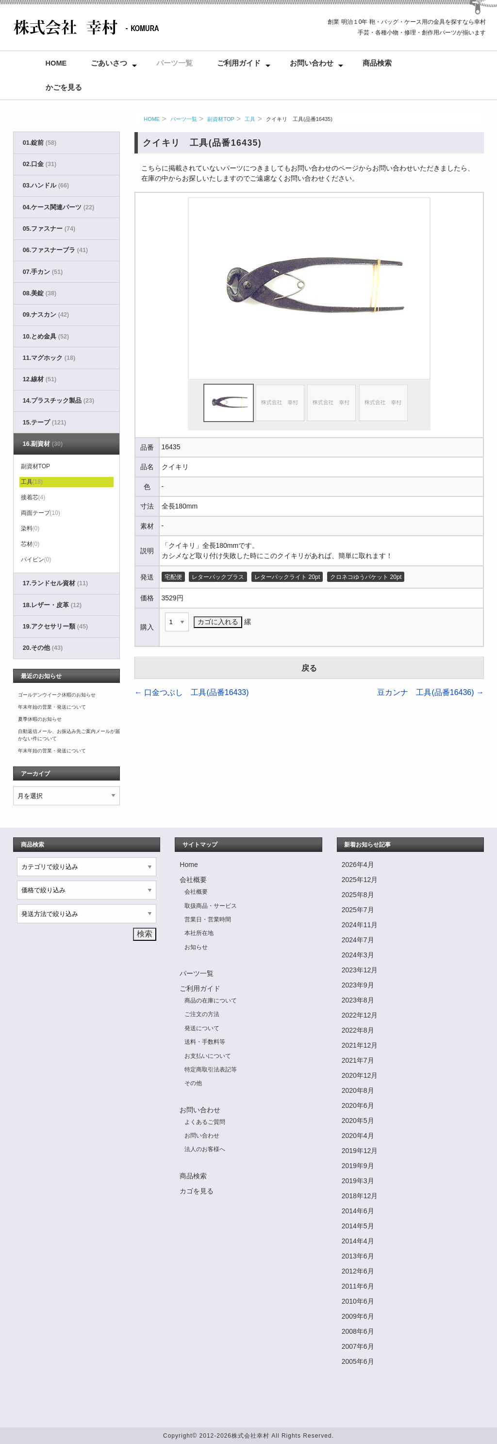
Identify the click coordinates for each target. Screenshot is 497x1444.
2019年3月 (358, 1181)
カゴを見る (197, 1191)
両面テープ (40, 513)
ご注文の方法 (201, 1014)
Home (56, 63)
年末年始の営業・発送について (52, 707)
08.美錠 (39, 293)
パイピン (36, 559)
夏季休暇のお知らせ (40, 719)
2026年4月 (358, 864)
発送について (201, 1028)
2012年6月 (358, 1271)
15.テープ (44, 422)
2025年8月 (358, 895)
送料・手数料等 (204, 1041)
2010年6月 (358, 1301)
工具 (250, 119)
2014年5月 (358, 1226)
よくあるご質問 (204, 1122)
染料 (30, 528)
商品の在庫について (210, 1000)
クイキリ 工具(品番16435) (299, 119)
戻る (309, 668)
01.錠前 (39, 142)
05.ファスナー (49, 228)
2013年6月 (358, 1256)
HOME (152, 119)
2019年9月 (358, 1166)
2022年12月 (360, 1015)
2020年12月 (360, 1075)
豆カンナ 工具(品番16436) (430, 692)
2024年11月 (360, 925)
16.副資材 (43, 444)
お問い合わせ (311, 63)
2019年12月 (360, 1151)
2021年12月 (360, 1045)
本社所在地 (199, 933)
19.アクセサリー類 (55, 626)
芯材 (30, 544)
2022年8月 (358, 1030)
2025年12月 (360, 879)
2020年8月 (358, 1090)
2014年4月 (358, 1241)
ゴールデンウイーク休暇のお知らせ (57, 694)
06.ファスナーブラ (55, 250)
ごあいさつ (109, 63)
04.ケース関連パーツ (58, 207)
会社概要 (193, 879)
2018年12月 (360, 1196)
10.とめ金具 (46, 336)
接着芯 (33, 497)
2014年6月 (358, 1211)
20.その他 (43, 648)
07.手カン (43, 272)
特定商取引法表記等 (210, 1069)
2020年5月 (358, 1120)
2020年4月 (358, 1135)
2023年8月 (358, 1000)
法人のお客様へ (204, 1149)
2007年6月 (358, 1346)
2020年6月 (358, 1105)
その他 (193, 1083)
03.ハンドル (46, 185)
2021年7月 (358, 1060)
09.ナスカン (46, 314)
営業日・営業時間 (207, 919)
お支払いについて (207, 1056)
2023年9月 (358, 985)
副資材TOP (220, 119)
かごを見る (64, 87)
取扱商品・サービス (210, 905)
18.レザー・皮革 (52, 605)
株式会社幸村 (250, 1435)
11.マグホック (49, 358)
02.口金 (39, 164)
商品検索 (377, 63)
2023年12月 (360, 970)
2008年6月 (358, 1331)
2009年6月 (358, 1316)
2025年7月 (358, 910)
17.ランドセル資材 (55, 583)
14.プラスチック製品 (58, 400)
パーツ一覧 (174, 63)
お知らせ (196, 947)
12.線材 (39, 379)
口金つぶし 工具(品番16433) (191, 692)
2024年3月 (358, 955)
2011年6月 (358, 1286)
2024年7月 (358, 940)
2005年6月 (358, 1361)
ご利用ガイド (239, 63)
